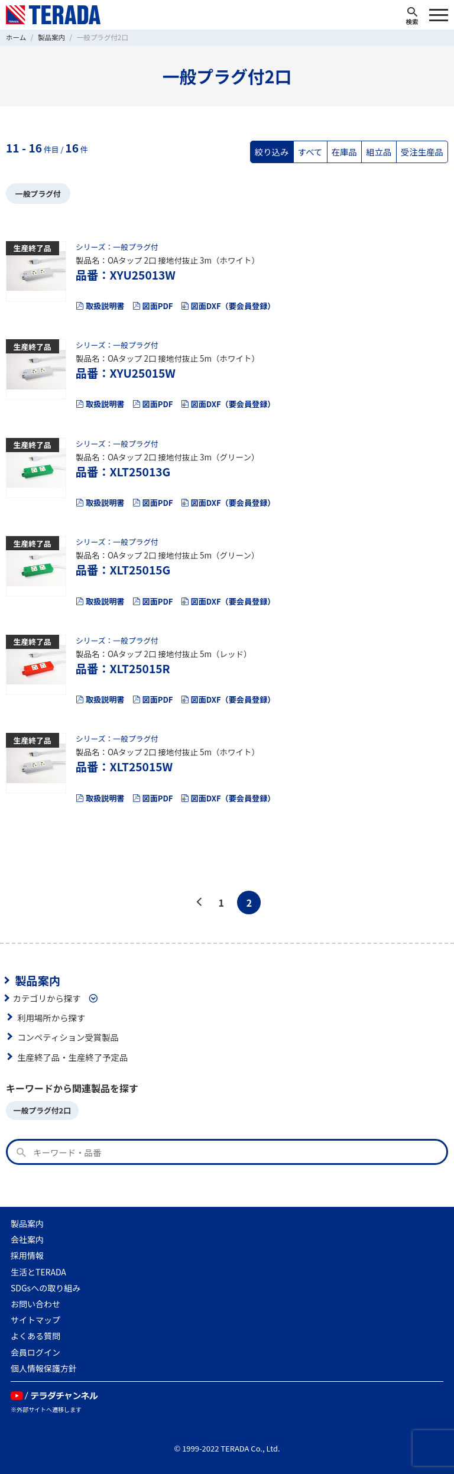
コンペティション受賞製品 (68, 1037)
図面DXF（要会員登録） (228, 305)
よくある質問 (35, 1336)
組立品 (378, 151)
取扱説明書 (100, 305)
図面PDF (152, 305)
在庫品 (344, 151)
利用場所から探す (51, 1017)
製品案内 (37, 980)
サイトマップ (35, 1320)
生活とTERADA (38, 1272)
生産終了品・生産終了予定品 (72, 1057)
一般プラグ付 (38, 193)
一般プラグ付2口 (42, 1110)
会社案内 (27, 1239)
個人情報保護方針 (44, 1368)
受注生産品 (422, 151)
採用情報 (27, 1255)
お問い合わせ (35, 1304)
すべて (310, 151)
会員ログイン (35, 1352)
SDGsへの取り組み (45, 1288)
